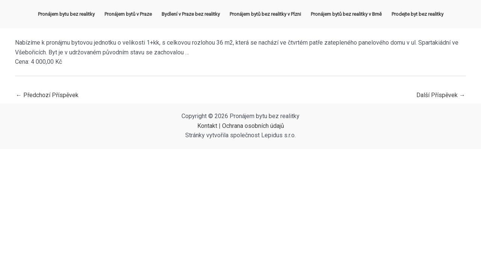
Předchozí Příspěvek (47, 95)
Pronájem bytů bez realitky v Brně (346, 14)
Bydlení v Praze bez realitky (191, 14)
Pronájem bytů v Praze (128, 14)
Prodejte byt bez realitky (417, 14)
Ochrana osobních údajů (253, 125)
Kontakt (207, 125)
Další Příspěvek (440, 95)
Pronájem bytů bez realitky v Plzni (265, 14)
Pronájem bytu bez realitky (66, 14)
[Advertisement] (240, 205)
